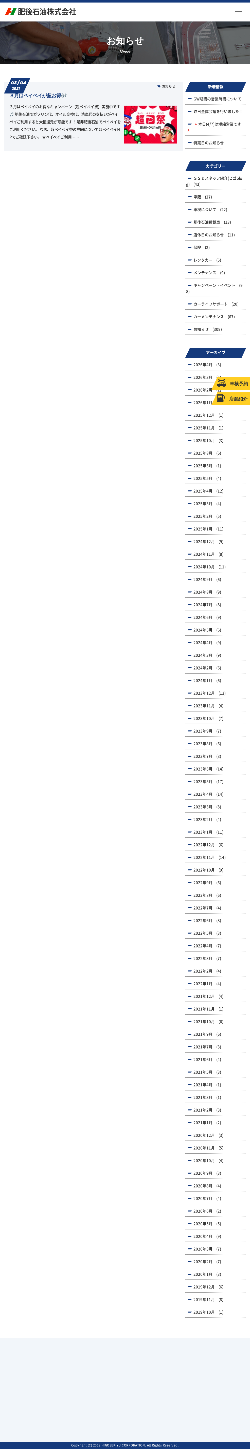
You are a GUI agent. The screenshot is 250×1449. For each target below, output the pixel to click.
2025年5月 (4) (207, 478)
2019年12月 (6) (208, 1287)
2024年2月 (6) (207, 668)
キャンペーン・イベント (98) (214, 288)
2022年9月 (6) (207, 883)
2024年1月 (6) (207, 680)
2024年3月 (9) (207, 655)
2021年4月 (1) (207, 1085)
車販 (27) (202, 197)
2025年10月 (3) (208, 440)
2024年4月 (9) (207, 643)
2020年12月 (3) (208, 1135)
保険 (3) (201, 247)
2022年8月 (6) (207, 895)
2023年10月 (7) (208, 718)
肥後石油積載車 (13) (212, 222)
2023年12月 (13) (209, 693)
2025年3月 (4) (207, 504)
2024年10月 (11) (209, 567)
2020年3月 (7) (207, 1249)
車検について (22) (210, 209)
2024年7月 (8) (207, 605)
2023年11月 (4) (208, 706)
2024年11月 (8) (208, 554)
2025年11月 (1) (208, 428)
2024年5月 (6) (207, 630)
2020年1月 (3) (207, 1274)
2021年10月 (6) (208, 1022)
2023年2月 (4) (207, 819)
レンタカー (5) (207, 260)
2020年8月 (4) (207, 1186)
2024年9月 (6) (207, 579)
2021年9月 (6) (207, 1034)
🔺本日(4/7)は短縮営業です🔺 (213, 127)
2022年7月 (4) (207, 908)
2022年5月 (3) (207, 933)
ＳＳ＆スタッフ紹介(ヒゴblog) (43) (214, 181)
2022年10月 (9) (208, 870)
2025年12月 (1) (208, 415)
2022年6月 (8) (207, 920)
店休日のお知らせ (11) (214, 235)
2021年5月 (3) (207, 1072)
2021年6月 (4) (207, 1059)
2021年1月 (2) (207, 1123)
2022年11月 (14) (209, 857)
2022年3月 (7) (207, 958)
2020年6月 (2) (207, 1211)
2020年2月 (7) (207, 1262)
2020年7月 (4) (207, 1198)
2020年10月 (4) (208, 1160)
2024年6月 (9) (207, 617)
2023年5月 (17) (208, 781)
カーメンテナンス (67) (214, 317)
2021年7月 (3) (207, 1047)
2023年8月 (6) (207, 744)
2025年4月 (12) (208, 491)
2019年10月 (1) (208, 1312)
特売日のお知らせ (208, 143)
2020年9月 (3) (207, 1173)
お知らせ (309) (207, 329)
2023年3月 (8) (207, 807)
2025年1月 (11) (208, 529)
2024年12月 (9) (208, 541)
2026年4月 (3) (207, 365)
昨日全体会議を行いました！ (218, 111)
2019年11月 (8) (208, 1299)
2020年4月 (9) (207, 1236)
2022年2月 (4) (207, 971)
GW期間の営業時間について (217, 99)
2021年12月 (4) (208, 996)
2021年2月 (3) (207, 1110)
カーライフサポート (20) (216, 304)
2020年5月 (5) (207, 1224)
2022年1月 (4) (207, 984)
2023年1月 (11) (208, 832)
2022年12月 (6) (208, 845)
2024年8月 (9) (207, 592)
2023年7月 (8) (207, 756)
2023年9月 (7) (207, 731)
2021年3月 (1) (207, 1097)
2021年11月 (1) (208, 1009)
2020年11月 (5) (208, 1148)
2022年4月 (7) (207, 946)
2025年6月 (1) (207, 466)
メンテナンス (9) (209, 273)
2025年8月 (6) (207, 453)
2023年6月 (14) (208, 769)
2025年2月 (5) (207, 516)
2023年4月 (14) (208, 794)
